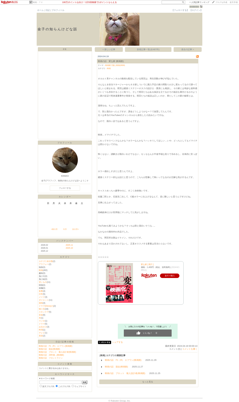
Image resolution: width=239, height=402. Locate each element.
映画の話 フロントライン (51, 358)
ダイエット (44, 300)
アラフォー (44, 264)
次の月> (75, 229)
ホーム (40, 10)
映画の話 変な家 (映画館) (111, 61)
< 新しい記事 (109, 49)
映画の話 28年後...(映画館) (51, 355)
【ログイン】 (196, 10)
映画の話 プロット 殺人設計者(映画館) (57, 352)
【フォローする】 (180, 10)
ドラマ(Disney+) (46, 306)
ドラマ (42, 324)
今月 (65, 229)
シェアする (117, 342)
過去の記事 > (187, 49)
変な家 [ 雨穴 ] (147, 264)
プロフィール (57, 10)
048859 (194, 6)
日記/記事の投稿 (65, 342)
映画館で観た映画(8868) (115, 65)
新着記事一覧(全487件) (148, 49)
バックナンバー (65, 241)
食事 (41, 291)
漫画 (41, 303)
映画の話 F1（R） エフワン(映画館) (55, 346)
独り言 (42, 309)
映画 (41, 270)
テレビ (42, 333)
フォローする (65, 188)
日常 (41, 294)
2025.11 (69, 245)
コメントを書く (189, 349)
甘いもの (43, 282)
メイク (42, 297)
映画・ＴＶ (38, 2)
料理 (41, 330)
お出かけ (43, 327)
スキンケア (44, 312)
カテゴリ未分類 (46, 261)
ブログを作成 (221, 2)
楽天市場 (234, 2)
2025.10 (69, 248)
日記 (47, 10)
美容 (41, 336)
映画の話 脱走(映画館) (49, 349)
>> (199, 2)
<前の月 (54, 229)
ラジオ (42, 321)
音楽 (41, 315)
